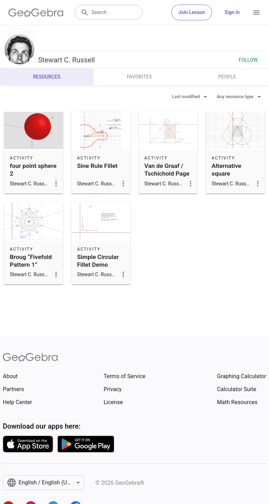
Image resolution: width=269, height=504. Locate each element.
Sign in (232, 12)
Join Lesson (191, 12)
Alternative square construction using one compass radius (233, 181)
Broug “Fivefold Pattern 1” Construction (31, 264)
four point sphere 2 (33, 169)
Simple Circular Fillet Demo (98, 260)
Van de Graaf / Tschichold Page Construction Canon (166, 177)
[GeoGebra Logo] (35, 12)
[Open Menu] (256, 12)
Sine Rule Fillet (97, 165)
